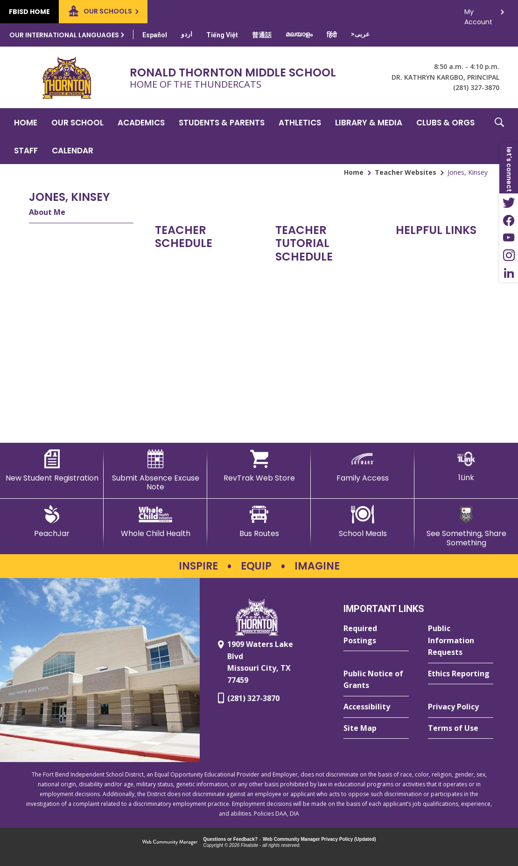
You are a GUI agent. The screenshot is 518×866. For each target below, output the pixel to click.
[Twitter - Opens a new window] (508, 202)
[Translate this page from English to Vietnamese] (222, 35)
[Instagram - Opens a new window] (508, 255)
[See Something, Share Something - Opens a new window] (466, 526)
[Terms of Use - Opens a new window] (460, 728)
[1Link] (466, 466)
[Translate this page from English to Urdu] (186, 34)
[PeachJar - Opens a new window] (52, 521)
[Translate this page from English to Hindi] (332, 35)
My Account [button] (478, 14)
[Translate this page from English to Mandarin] (261, 35)
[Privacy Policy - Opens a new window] (460, 707)
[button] (499, 136)
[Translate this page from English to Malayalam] (299, 34)
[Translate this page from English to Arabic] (360, 34)
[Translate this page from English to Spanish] (155, 35)
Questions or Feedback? (230, 839)
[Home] (25, 122)
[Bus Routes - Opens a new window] (259, 521)
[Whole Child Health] (155, 521)
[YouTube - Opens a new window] (508, 237)
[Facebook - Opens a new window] (508, 220)
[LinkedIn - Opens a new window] (508, 273)
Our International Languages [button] (64, 35)
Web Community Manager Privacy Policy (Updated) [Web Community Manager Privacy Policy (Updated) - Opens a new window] (319, 839)
